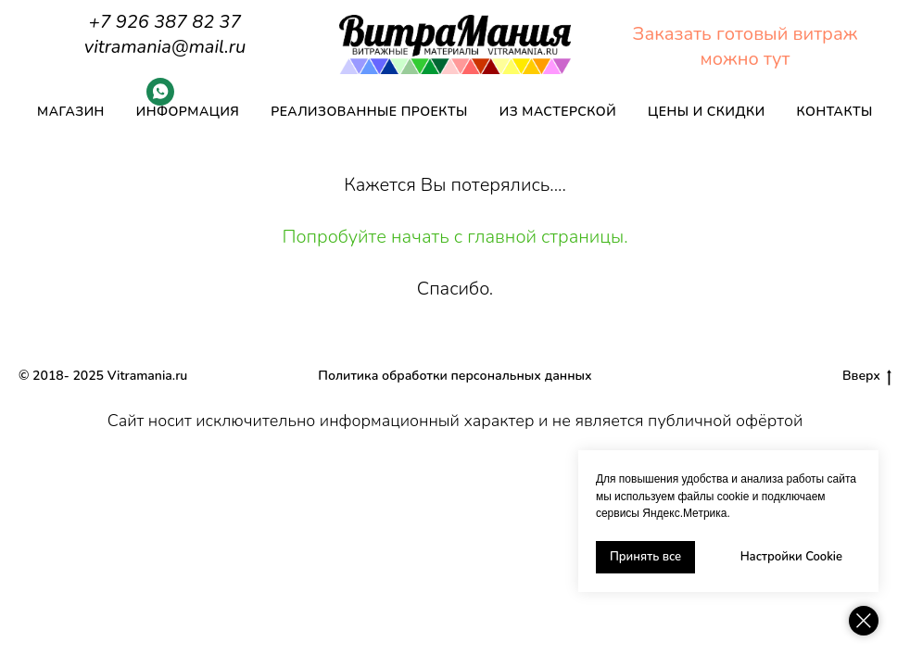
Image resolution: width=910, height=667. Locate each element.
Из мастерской (557, 111)
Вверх (866, 376)
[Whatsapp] (160, 100)
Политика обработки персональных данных (454, 375)
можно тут (745, 58)
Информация (188, 111)
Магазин (71, 111)
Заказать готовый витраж (745, 33)
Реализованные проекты (369, 111)
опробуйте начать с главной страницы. (461, 236)
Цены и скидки (706, 111)
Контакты (835, 111)
